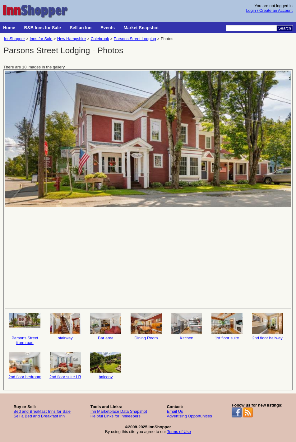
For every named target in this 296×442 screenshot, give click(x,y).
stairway (65, 326)
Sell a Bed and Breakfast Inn (39, 416)
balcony (105, 365)
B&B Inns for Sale (42, 27)
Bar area (105, 326)
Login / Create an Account (269, 10)
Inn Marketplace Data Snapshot (118, 411)
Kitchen (186, 326)
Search (284, 28)
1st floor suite (227, 326)
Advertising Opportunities (189, 416)
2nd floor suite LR (65, 365)
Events (107, 27)
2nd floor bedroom (24, 365)
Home (9, 27)
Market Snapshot (141, 27)
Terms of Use (179, 431)
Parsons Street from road (24, 329)
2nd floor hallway (267, 326)
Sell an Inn (80, 27)
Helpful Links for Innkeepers (115, 416)
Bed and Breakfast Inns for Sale (42, 411)
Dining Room (146, 326)
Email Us (175, 411)
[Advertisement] (148, 257)
